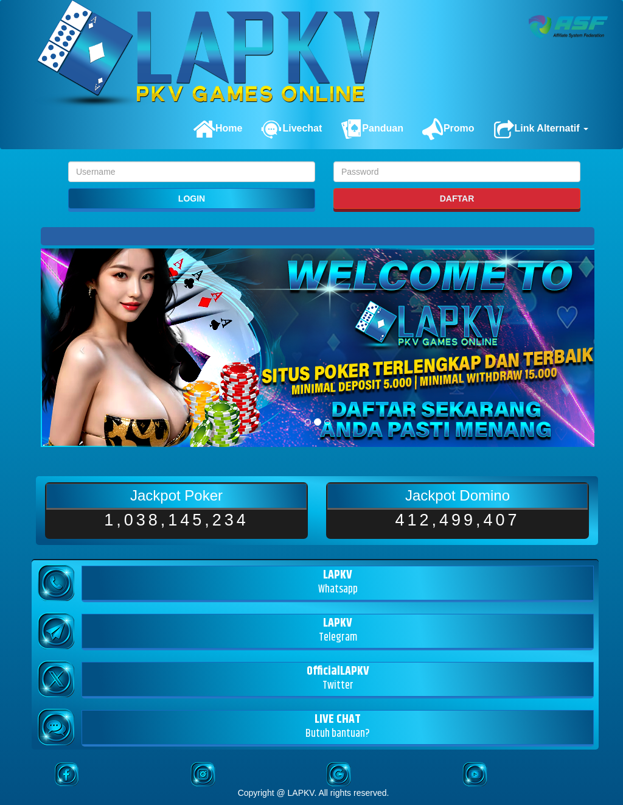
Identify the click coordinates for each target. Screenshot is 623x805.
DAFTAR (457, 198)
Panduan (371, 129)
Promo (448, 129)
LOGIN (191, 198)
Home (217, 129)
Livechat (291, 129)
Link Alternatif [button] (540, 129)
